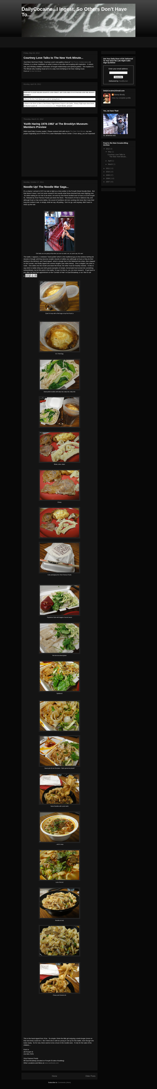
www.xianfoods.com (52, 1063)
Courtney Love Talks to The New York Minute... (53, 57)
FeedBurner (123, 81)
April (110, 161)
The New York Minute (77, 131)
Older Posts (90, 1076)
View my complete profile (121, 98)
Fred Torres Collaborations (79, 62)
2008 (108, 178)
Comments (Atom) (64, 1082)
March (110, 164)
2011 (108, 168)
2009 (108, 175)
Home (54, 1076)
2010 (108, 172)
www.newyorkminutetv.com (47, 106)
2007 (108, 182)
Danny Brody (119, 95)
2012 (108, 149)
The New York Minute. (35, 71)
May (110, 152)
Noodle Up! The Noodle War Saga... (46, 186)
